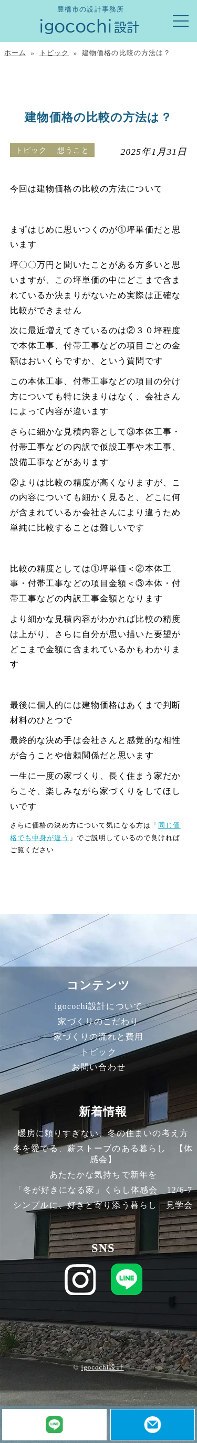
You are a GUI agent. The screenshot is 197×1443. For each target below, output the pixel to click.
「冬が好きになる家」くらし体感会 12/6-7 (103, 1189)
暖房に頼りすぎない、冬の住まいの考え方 (103, 1133)
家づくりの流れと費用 (98, 1036)
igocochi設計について (98, 1006)
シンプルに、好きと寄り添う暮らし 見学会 (103, 1205)
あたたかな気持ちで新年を (103, 1174)
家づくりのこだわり (98, 1021)
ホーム (15, 53)
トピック (54, 53)
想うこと (73, 150)
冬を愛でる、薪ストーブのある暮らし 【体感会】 (103, 1154)
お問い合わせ (98, 1067)
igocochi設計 (102, 1367)
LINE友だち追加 (106, 1414)
